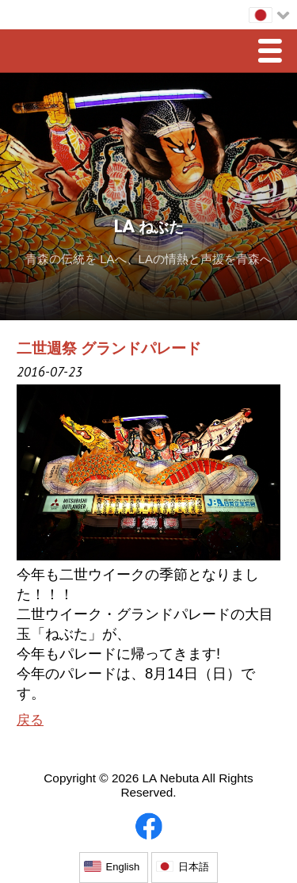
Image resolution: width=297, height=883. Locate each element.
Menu (274, 52)
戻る (30, 720)
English (123, 867)
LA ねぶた (149, 228)
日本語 (193, 867)
